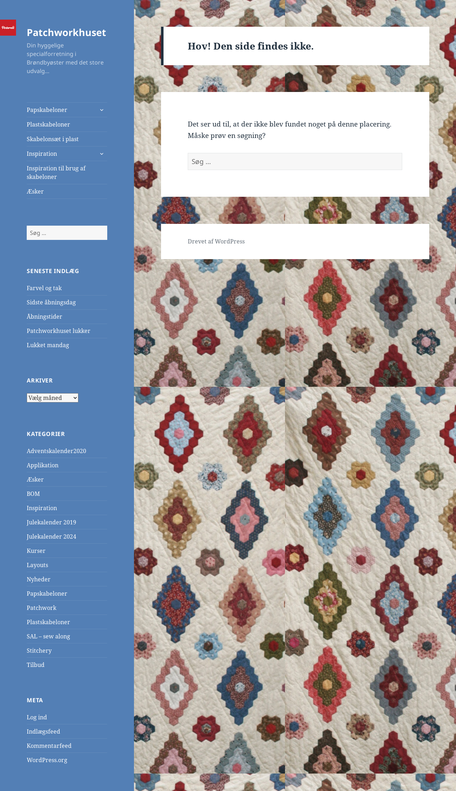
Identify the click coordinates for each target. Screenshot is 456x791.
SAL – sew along (48, 636)
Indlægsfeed (43, 731)
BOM (33, 494)
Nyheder (39, 579)
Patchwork (41, 608)
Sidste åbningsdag (51, 302)
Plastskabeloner (48, 124)
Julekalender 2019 (51, 522)
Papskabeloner (47, 110)
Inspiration (42, 154)
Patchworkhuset (66, 32)
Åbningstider (44, 316)
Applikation (42, 465)
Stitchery (39, 650)
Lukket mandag (48, 345)
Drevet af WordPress (216, 241)
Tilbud (36, 665)
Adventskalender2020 (56, 451)
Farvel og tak (44, 288)
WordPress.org (47, 760)
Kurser (36, 551)
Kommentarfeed (49, 746)
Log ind (37, 717)
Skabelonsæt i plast (53, 139)
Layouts (37, 565)
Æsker (35, 191)
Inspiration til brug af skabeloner (56, 172)
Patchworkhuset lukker (58, 331)
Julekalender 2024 (51, 536)
